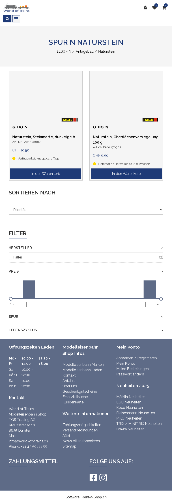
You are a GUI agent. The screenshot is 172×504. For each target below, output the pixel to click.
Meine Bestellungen (132, 369)
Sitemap (69, 446)
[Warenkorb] (165, 7)
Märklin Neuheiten (131, 397)
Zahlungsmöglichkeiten (81, 425)
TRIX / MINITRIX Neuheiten (139, 424)
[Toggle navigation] (16, 18)
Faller (17, 257)
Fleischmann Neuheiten (135, 413)
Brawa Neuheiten (130, 429)
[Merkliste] (155, 7)
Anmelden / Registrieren (136, 358)
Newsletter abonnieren (81, 441)
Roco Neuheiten (129, 407)
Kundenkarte (73, 402)
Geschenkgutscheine (79, 391)
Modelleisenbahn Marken (83, 364)
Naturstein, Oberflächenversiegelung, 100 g (126, 139)
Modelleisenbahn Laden (82, 370)
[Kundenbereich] (146, 7)
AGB (66, 435)
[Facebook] (93, 477)
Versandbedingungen (80, 430)
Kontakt (69, 375)
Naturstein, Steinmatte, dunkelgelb (43, 137)
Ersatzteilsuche (75, 397)
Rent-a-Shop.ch (94, 497)
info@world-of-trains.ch (28, 441)
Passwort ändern (130, 374)
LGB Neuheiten (128, 402)
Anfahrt (68, 381)
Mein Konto (125, 363)
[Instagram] (103, 477)
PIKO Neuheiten (129, 418)
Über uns (69, 386)
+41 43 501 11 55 (34, 446)
